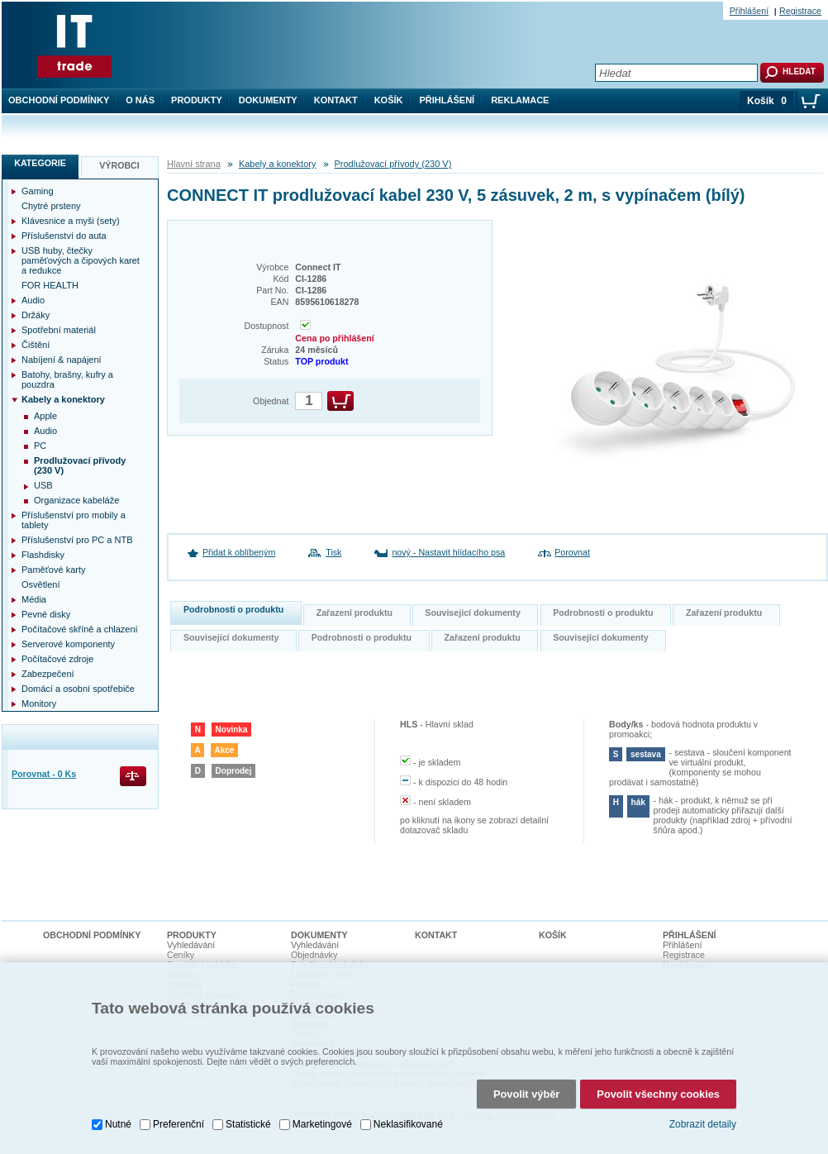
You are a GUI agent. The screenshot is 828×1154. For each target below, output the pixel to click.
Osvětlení (40, 584)
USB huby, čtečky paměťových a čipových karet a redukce (80, 260)
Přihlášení (447, 100)
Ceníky (180, 955)
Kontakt (336, 100)
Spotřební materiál (58, 330)
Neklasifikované (408, 1124)
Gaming (37, 191)
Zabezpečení (47, 674)
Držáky (35, 315)
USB (43, 485)
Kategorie (40, 163)
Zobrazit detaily (702, 1124)
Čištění (35, 345)
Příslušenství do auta (64, 236)
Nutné (118, 1124)
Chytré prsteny (51, 206)
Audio (33, 300)
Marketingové (322, 1124)
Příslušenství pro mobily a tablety (73, 520)
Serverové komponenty (68, 644)
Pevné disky (45, 614)
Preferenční (178, 1124)
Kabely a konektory (277, 164)
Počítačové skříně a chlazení (79, 629)
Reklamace (520, 100)
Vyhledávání (191, 945)
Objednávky (314, 955)
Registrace (800, 11)
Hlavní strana (194, 164)
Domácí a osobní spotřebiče (78, 689)
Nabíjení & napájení (61, 360)
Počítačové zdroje (57, 659)
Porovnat (572, 552)
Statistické (248, 1124)
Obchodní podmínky (58, 100)
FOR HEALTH (50, 285)
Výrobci (119, 165)
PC (40, 446)
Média (33, 599)
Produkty (196, 100)
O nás (140, 100)
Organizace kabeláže (76, 500)
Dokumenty (268, 100)
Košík (388, 100)
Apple (45, 416)
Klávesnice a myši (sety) (70, 221)
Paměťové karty (53, 570)
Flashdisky (42, 555)
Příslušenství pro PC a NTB (77, 540)
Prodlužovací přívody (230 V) (393, 164)
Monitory (38, 703)
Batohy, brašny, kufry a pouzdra (67, 379)
